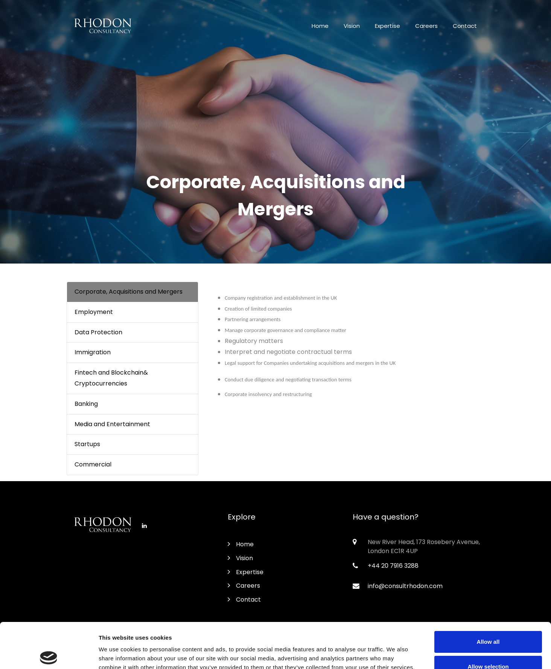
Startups (87, 444)
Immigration (93, 352)
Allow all (488, 594)
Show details (394, 654)
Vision (352, 26)
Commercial (93, 464)
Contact (465, 26)
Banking (86, 403)
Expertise (387, 26)
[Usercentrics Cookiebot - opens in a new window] (49, 654)
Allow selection (487, 619)
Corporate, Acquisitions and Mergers (129, 291)
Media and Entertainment (112, 424)
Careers (426, 26)
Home (320, 26)
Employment (94, 312)
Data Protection (98, 332)
